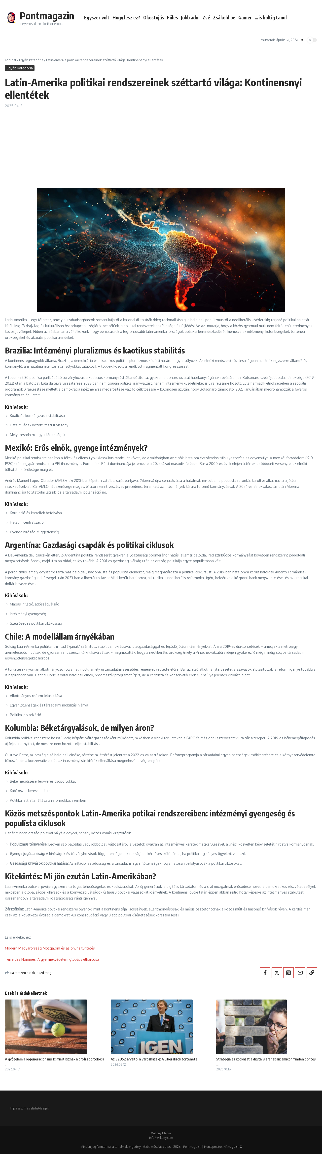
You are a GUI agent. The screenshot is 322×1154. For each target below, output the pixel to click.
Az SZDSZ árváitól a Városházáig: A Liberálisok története (154, 1059)
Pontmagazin (47, 15)
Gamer (245, 17)
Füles (172, 17)
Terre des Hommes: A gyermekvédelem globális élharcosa (52, 959)
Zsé (206, 17)
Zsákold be (224, 17)
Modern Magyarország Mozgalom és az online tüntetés (50, 948)
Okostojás (153, 17)
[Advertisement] (161, 146)
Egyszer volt (96, 17)
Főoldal (10, 60)
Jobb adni (190, 17)
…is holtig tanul (271, 17)
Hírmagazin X (232, 1147)
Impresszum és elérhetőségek (29, 1108)
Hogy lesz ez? (126, 17)
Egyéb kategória (31, 60)
